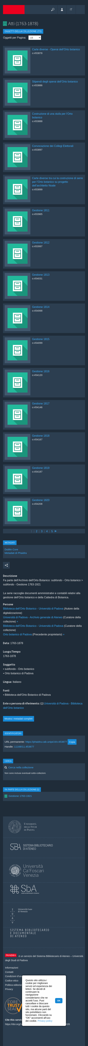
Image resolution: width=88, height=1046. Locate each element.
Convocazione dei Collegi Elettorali (52, 146)
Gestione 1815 (40, 339)
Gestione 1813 (40, 274)
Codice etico (11, 980)
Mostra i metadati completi (19, 718)
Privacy (9, 989)
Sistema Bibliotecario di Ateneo (53, 956)
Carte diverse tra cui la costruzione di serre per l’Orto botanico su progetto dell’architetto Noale (57, 182)
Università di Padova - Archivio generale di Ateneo (32, 617)
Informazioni (11, 967)
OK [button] (58, 1000)
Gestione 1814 (40, 307)
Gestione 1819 (40, 467)
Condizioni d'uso (14, 976)
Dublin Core (11, 549)
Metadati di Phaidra (16, 553)
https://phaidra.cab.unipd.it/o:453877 (46, 741)
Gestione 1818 (40, 435)
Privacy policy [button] (45, 1021)
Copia (72, 742)
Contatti (9, 972)
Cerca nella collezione (20, 767)
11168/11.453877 (24, 746)
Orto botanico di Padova (17, 634)
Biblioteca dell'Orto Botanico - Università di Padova (33, 608)
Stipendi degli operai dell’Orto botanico (55, 81)
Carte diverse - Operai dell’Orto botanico (56, 49)
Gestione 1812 (40, 242)
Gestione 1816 (40, 371)
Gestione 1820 (40, 500)
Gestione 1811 (40, 210)
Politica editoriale (14, 985)
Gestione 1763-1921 (20, 795)
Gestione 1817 (40, 403)
